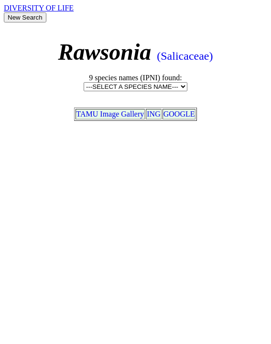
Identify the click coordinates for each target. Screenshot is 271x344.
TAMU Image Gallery (110, 114)
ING (153, 114)
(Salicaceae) (185, 56)
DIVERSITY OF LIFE (39, 8)
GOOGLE (179, 114)
